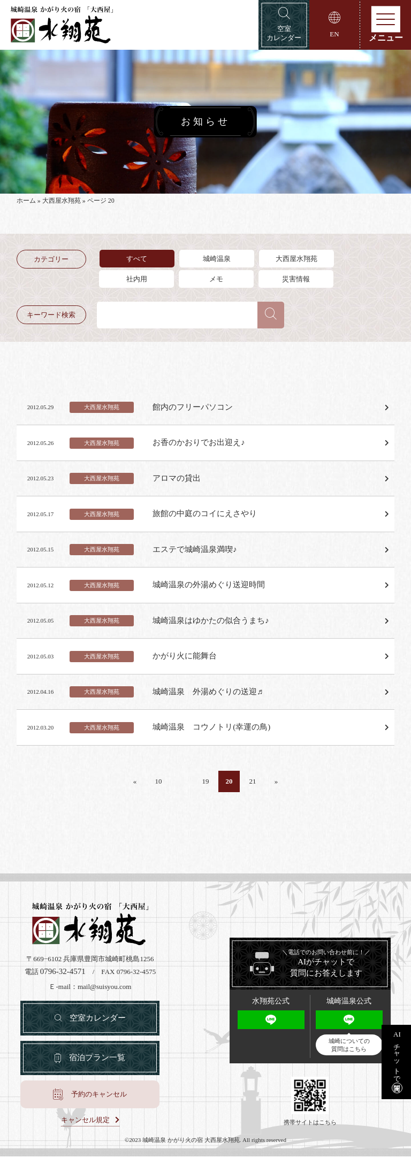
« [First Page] (135, 782)
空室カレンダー (98, 1018)
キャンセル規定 (85, 1121)
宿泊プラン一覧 (97, 1059)
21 (252, 782)
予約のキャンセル (99, 1096)
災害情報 (297, 280)
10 (158, 782)
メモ (217, 280)
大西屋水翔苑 (61, 202)
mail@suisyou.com (104, 987)
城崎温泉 (217, 260)
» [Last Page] (276, 782)
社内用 (136, 280)
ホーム (26, 202)
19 (205, 782)
